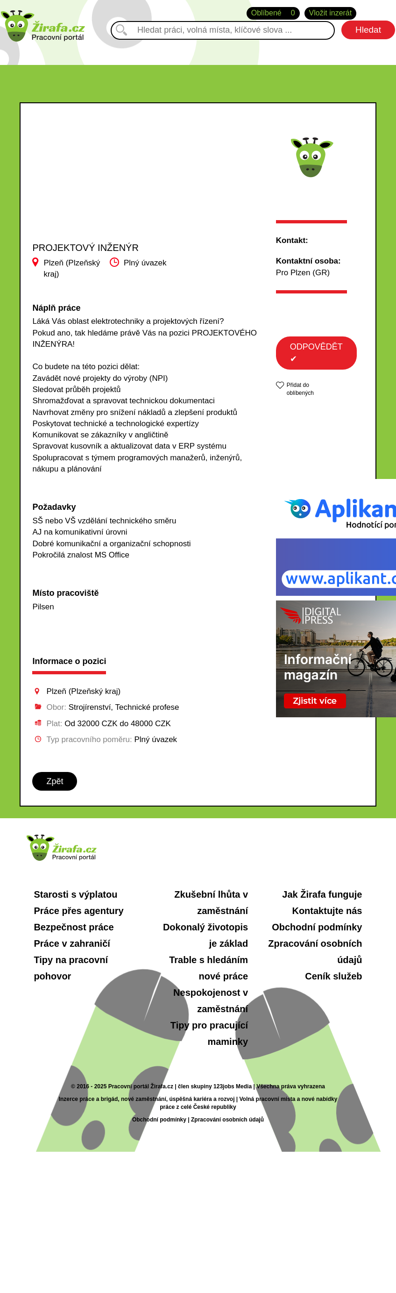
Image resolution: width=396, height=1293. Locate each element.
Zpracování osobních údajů (227, 1119)
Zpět (54, 781)
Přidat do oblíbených (300, 389)
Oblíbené (273, 13)
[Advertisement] (90, 191)
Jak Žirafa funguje (322, 894)
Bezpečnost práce (73, 927)
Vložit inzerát (330, 13)
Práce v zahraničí (72, 943)
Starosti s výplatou (75, 894)
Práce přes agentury (78, 911)
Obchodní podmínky (317, 927)
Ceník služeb (333, 976)
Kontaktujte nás (327, 911)
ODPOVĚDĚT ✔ (316, 353)
